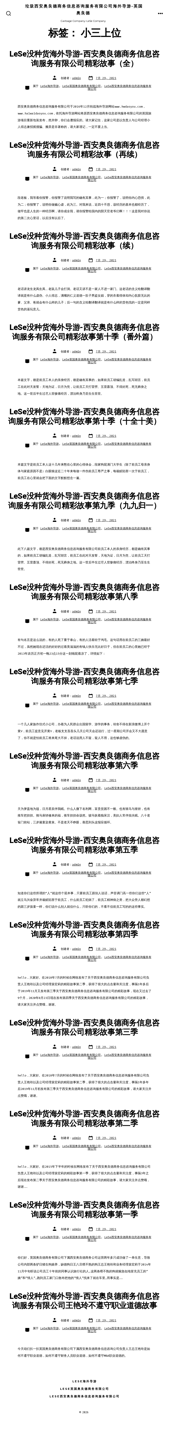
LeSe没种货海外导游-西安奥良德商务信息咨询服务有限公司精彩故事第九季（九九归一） (84, 501)
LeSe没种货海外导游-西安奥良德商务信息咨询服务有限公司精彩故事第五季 (84, 845)
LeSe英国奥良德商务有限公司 (81, 86)
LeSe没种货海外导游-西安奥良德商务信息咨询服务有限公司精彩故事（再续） (84, 150)
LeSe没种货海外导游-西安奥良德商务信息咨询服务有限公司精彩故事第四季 (84, 929)
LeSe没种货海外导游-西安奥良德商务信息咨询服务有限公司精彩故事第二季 (84, 1118)
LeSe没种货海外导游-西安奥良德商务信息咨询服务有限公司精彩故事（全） (84, 58)
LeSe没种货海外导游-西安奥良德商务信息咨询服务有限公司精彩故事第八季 (84, 592)
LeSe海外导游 (49, 86)
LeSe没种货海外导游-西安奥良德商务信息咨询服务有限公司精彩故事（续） (84, 241)
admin (76, 78)
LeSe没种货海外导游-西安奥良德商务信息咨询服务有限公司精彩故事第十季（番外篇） (84, 332)
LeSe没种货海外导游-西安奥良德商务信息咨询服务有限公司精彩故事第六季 (84, 760)
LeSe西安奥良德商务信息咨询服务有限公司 (119, 87)
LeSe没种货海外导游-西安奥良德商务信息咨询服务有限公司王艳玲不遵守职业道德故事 (84, 1301)
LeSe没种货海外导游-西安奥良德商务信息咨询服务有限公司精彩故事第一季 (84, 1209)
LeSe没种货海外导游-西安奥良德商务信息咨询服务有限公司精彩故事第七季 (84, 676)
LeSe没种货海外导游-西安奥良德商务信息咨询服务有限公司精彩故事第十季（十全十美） (84, 416)
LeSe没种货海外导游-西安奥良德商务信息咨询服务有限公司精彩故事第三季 (84, 1027)
